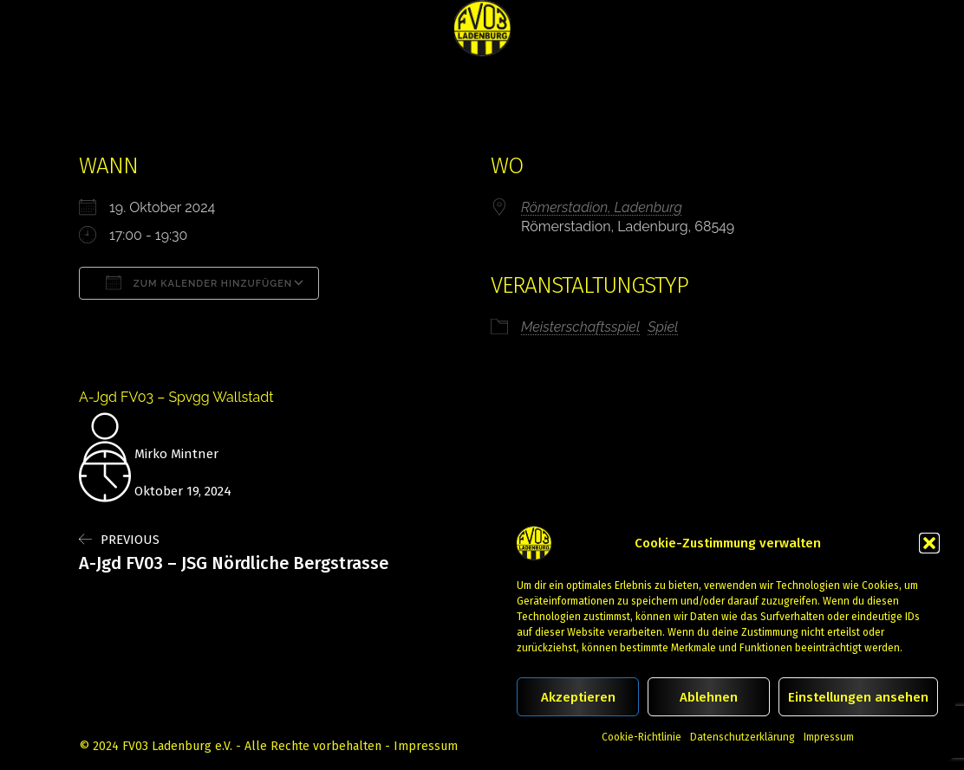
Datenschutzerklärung (742, 737)
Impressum (829, 737)
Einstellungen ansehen (858, 697)
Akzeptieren (578, 697)
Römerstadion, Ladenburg (601, 207)
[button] (929, 543)
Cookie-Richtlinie (641, 737)
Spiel (663, 327)
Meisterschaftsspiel (580, 327)
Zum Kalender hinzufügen (199, 282)
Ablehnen (709, 697)
